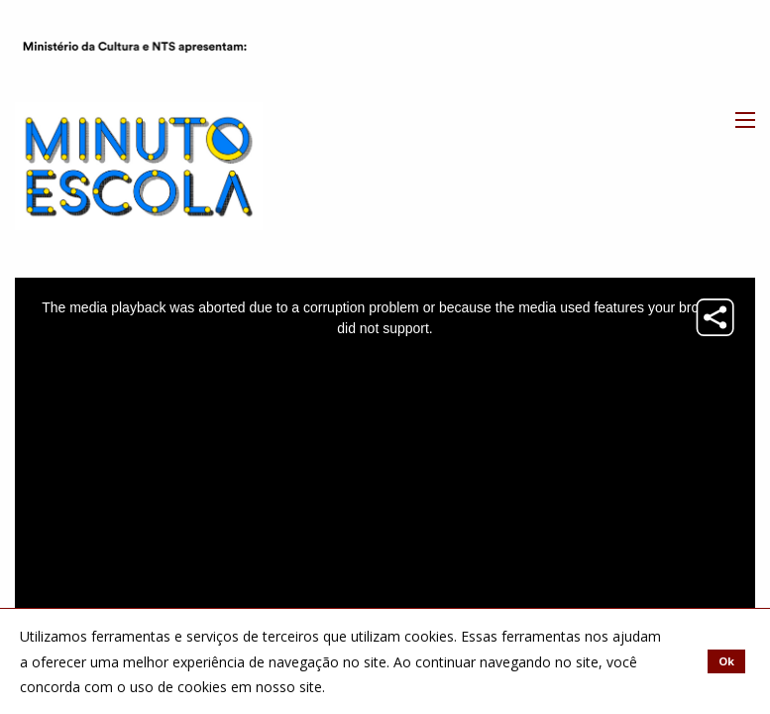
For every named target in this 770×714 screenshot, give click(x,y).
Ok (726, 661)
